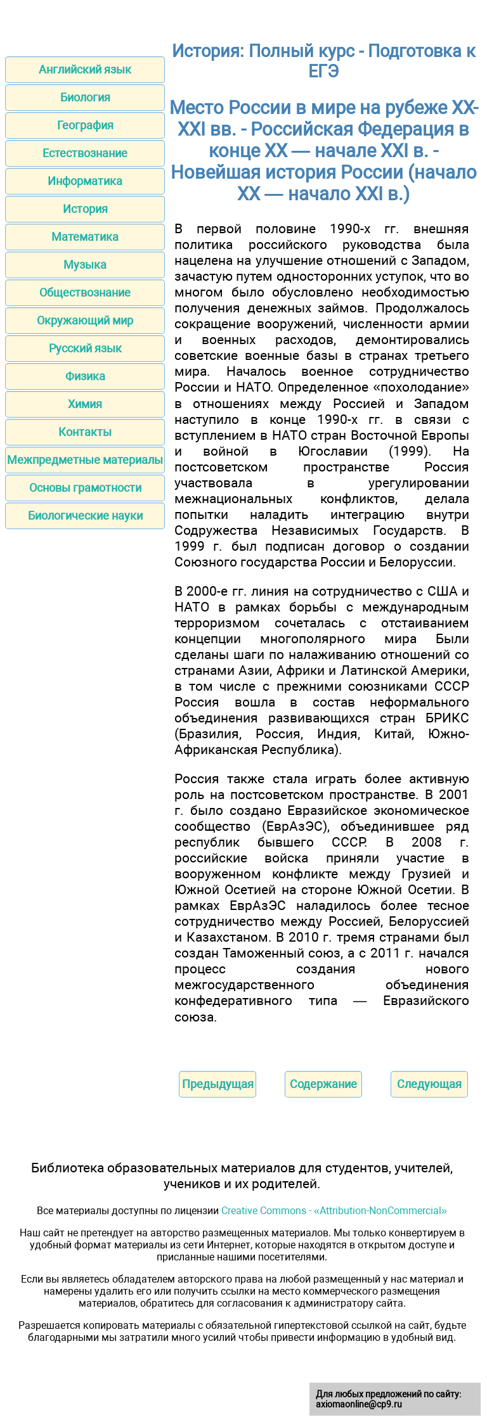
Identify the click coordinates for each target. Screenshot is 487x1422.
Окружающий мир (85, 320)
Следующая (429, 1084)
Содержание (323, 1084)
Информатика (85, 181)
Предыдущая (218, 1084)
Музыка (85, 264)
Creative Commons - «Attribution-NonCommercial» (334, 1211)
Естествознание (84, 153)
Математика (85, 236)
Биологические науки (85, 515)
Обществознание (85, 292)
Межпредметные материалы (85, 459)
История (85, 208)
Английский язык (85, 69)
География (85, 125)
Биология (85, 97)
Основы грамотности (85, 487)
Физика (85, 376)
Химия (85, 404)
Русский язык (85, 348)
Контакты (85, 432)
